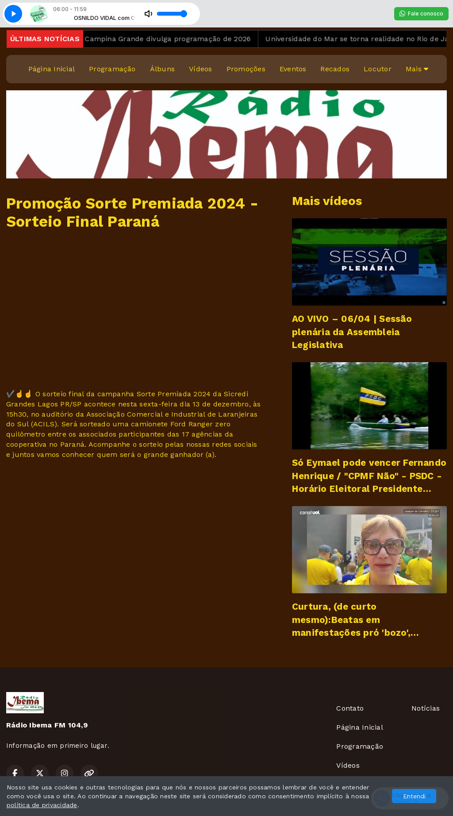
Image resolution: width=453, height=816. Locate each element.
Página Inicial (51, 69)
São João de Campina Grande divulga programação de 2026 (152, 39)
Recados (334, 69)
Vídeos (200, 69)
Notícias (425, 708)
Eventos (293, 69)
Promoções (245, 69)
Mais (417, 69)
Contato (350, 708)
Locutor (378, 69)
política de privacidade (42, 804)
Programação (112, 69)
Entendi (414, 796)
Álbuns (162, 69)
